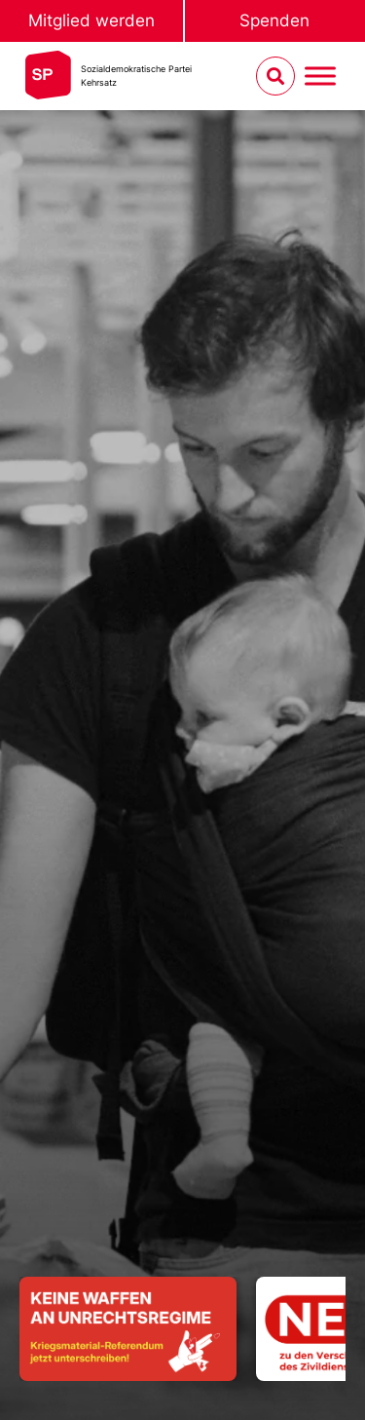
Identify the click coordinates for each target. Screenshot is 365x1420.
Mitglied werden (91, 20)
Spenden (274, 20)
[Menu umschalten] (320, 76)
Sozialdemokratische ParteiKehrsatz (136, 75)
